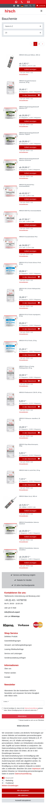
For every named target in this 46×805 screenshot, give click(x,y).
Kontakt (7, 677)
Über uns (7, 669)
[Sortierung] (23, 26)
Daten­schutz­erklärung (23, 774)
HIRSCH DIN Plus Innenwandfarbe (30, 210)
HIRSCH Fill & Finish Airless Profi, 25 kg (30, 263)
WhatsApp (15, 616)
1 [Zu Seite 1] (35, 44)
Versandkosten (23, 74)
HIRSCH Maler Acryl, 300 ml (28, 496)
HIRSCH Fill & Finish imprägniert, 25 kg (30, 315)
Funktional (10, 783)
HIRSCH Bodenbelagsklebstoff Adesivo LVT (29, 107)
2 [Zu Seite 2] (39, 44)
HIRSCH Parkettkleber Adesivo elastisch (29, 523)
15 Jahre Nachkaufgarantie (24, 585)
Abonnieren (30, 716)
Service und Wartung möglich (24, 575)
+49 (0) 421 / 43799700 (15, 600)
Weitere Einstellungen (10, 786)
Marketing (9, 780)
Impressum (36, 769)
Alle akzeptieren (23, 791)
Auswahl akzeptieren (23, 800)
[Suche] (30, 6)
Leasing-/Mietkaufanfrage (14, 649)
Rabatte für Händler (24, 580)
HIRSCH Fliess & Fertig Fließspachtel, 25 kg (26, 367)
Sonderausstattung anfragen (15, 658)
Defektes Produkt (10, 636)
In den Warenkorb (31, 95)
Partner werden (10, 673)
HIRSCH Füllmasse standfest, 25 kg (29, 419)
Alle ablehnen (23, 795)
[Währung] (26, 6)
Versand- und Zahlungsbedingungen (18, 645)
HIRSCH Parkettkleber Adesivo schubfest (29, 548)
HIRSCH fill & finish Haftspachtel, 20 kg (30, 289)
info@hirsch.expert (12, 612)
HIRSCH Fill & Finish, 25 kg (28, 340)
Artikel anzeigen (30, 69)
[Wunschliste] (34, 6)
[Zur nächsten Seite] (42, 44)
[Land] (22, 6)
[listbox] (10, 61)
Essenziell (9, 778)
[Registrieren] (18, 6)
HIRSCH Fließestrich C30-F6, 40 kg (30, 392)
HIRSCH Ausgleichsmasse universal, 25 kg (27, 81)
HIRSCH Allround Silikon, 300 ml (29, 55)
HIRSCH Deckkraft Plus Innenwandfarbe (26, 185)
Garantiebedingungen (12, 641)
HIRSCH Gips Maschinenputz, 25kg (28, 445)
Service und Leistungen (13, 653)
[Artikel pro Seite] (23, 32)
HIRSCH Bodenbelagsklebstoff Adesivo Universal (29, 159)
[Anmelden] (14, 6)
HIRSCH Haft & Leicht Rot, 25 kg (29, 470)
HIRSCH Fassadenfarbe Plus (28, 236)
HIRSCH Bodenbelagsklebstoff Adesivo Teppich (29, 133)
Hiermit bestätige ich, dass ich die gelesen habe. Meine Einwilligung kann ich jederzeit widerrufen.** (23, 709)
